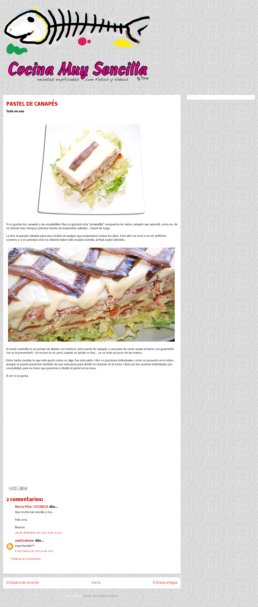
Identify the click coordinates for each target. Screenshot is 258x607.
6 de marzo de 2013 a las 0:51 (34, 551)
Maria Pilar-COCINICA (31, 507)
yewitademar (24, 540)
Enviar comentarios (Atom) (100, 596)
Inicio (96, 583)
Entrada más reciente (22, 583)
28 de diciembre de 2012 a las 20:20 (38, 532)
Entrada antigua (165, 583)
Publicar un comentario (26, 559)
